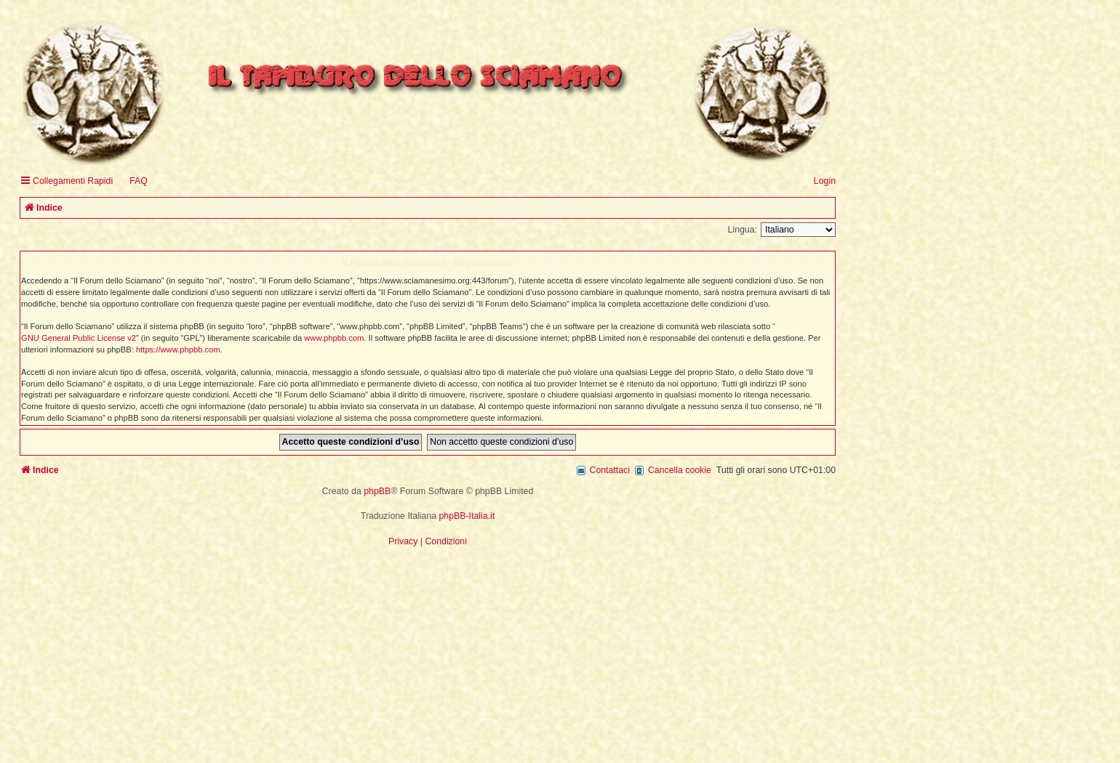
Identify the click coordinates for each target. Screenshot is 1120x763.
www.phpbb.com (334, 338)
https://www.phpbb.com (178, 349)
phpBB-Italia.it (467, 516)
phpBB (377, 491)
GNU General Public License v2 (78, 338)
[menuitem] (132, 181)
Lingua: (742, 230)
